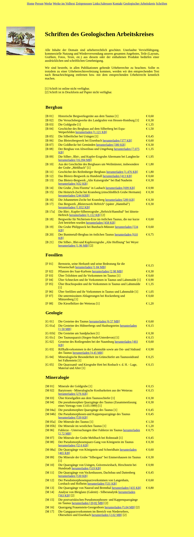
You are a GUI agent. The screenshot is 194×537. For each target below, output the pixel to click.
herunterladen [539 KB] (73, 417)
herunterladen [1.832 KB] (74, 207)
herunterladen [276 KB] (73, 393)
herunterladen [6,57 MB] (104, 321)
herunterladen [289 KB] (120, 199)
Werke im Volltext (64, 3)
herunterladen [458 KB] (100, 222)
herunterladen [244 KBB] (74, 195)
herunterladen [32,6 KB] (73, 445)
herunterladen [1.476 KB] (122, 171)
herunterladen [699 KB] (120, 188)
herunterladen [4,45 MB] (88, 352)
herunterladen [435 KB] (126, 487)
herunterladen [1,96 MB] (73, 245)
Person (39, 3)
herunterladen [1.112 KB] (85, 215)
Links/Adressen (102, 3)
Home (30, 3)
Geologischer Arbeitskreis (139, 3)
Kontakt (118, 3)
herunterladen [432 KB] (73, 183)
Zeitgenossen (84, 3)
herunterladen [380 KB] (110, 144)
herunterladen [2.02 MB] (107, 515)
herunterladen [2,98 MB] (107, 271)
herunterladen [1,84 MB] (90, 267)
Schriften (161, 3)
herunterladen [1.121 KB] (91, 132)
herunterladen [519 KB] (86, 468)
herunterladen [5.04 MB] (120, 507)
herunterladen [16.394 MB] (75, 160)
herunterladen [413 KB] (117, 176)
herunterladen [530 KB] (73, 476)
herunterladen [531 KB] (102, 483)
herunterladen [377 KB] (117, 140)
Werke (48, 3)
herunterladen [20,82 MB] (88, 503)
